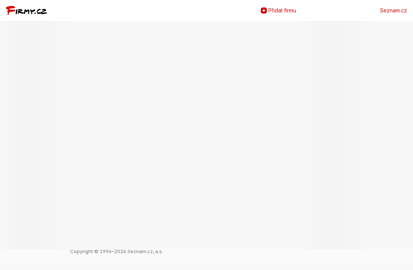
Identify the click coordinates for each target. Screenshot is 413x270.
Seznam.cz (393, 11)
